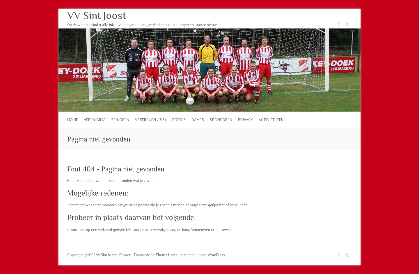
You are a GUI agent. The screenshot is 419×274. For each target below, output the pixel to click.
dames (197, 119)
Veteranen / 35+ (150, 119)
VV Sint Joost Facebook (338, 24)
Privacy (245, 119)
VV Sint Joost (96, 15)
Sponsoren (221, 119)
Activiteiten (271, 119)
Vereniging (94, 119)
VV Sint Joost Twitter (347, 24)
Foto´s (179, 119)
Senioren (120, 119)
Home (72, 119)
